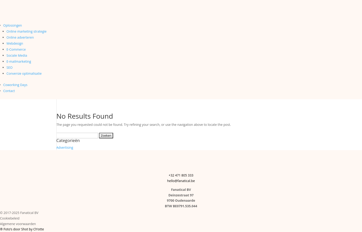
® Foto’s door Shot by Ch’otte (22, 229)
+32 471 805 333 (181, 175)
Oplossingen (12, 25)
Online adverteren (20, 37)
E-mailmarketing (18, 61)
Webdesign (14, 43)
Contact (9, 91)
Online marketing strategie (26, 31)
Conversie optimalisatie (24, 73)
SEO (9, 67)
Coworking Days (15, 85)
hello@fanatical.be (181, 181)
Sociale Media (16, 55)
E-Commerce (16, 49)
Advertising (64, 147)
